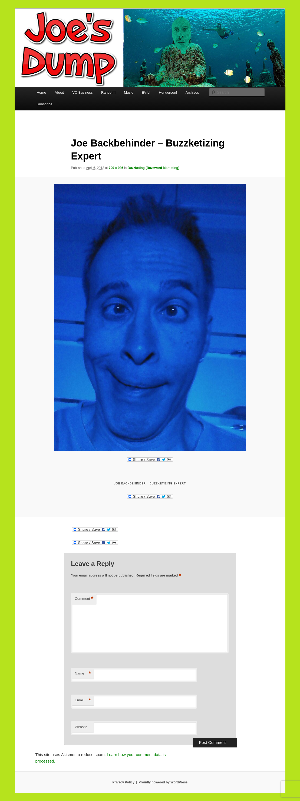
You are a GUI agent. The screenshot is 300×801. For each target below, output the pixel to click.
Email (83, 700)
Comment (84, 599)
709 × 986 (116, 168)
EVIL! (146, 92)
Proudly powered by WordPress (163, 782)
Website (81, 727)
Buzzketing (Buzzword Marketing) (153, 168)
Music (128, 92)
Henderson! (168, 92)
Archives (192, 92)
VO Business (82, 92)
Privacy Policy (123, 782)
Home (41, 92)
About (59, 92)
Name (83, 674)
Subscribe (44, 104)
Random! (108, 92)
